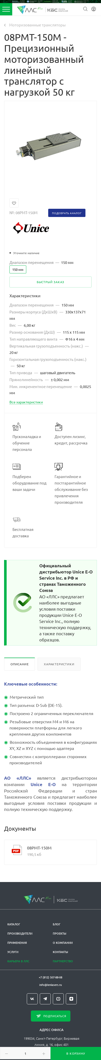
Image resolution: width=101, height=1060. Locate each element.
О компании (63, 942)
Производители (19, 933)
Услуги (12, 952)
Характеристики (59, 664)
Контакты (60, 952)
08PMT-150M (39, 847)
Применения (17, 942)
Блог (56, 924)
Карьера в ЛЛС (18, 961)
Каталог (13, 924)
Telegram (45, 998)
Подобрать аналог (67, 213)
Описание (19, 664)
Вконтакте (32, 998)
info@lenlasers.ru (50, 985)
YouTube (58, 998)
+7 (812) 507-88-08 (50, 977)
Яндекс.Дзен (71, 998)
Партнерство (63, 961)
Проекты (59, 933)
